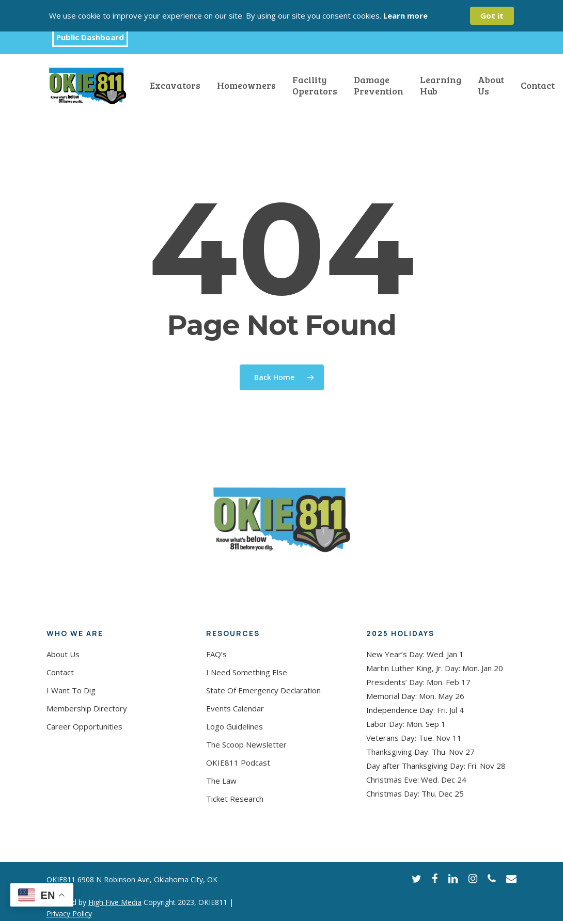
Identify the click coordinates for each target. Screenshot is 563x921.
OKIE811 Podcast (238, 762)
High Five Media (115, 902)
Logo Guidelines (234, 726)
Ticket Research (234, 798)
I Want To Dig (71, 690)
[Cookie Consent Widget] (281, 15)
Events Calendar (235, 708)
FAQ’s (216, 654)
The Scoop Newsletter (246, 744)
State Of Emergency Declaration (263, 690)
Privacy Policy (69, 913)
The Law (221, 780)
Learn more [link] (405, 15)
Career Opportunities (84, 726)
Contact (60, 672)
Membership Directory (86, 708)
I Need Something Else (246, 672)
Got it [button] (492, 15)
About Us (63, 654)
